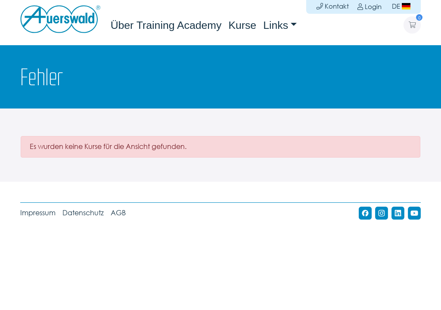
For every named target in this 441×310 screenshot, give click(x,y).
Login (369, 7)
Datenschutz (83, 213)
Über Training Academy (166, 25)
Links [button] (275, 25)
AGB (118, 213)
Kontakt (333, 6)
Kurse (242, 25)
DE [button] (401, 6)
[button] (412, 25)
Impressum (38, 213)
